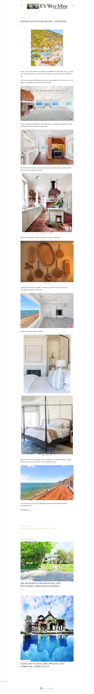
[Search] (72, 5)
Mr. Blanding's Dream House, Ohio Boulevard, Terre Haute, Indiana (41, 585)
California (32, 528)
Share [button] (22, 525)
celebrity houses (40, 528)
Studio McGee (47, 455)
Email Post (28, 525)
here (30, 510)
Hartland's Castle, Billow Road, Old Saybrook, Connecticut (42, 665)
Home (6, 681)
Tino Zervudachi (47, 233)
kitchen (46, 528)
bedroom (26, 528)
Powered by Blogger (47, 688)
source (47, 283)
